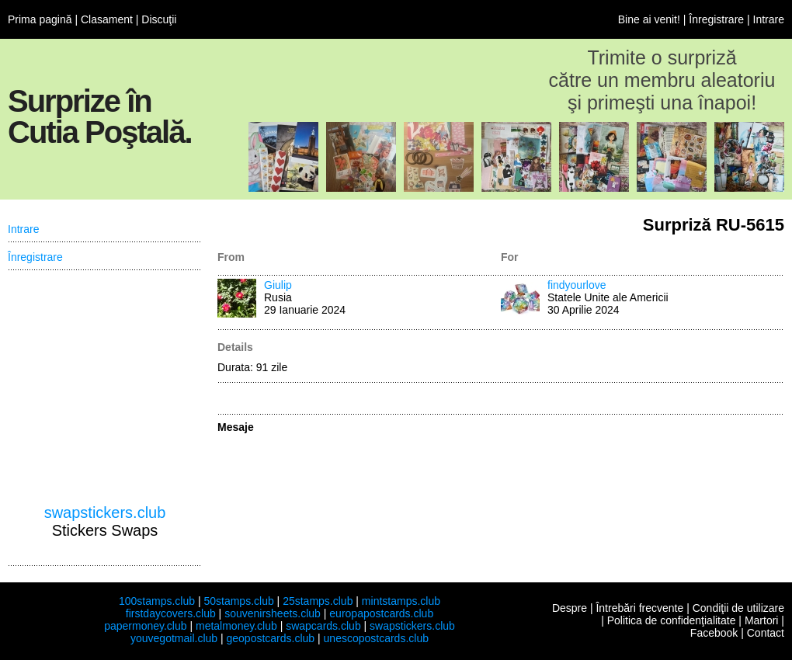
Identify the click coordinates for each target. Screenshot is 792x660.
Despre (569, 608)
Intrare (768, 19)
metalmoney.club (236, 626)
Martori (762, 620)
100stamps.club (157, 601)
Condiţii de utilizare (738, 608)
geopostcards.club (271, 638)
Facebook (714, 633)
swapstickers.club (105, 512)
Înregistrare (716, 19)
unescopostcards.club (376, 638)
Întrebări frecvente (639, 608)
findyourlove (576, 285)
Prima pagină (40, 19)
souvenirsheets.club (272, 613)
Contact (765, 633)
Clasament (107, 19)
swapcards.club (323, 626)
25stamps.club (318, 601)
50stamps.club (238, 601)
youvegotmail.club (173, 638)
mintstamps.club (401, 601)
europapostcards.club (381, 613)
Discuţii (158, 19)
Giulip (278, 285)
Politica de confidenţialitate (671, 620)
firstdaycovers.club (171, 613)
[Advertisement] (105, 387)
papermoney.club (145, 626)
